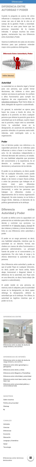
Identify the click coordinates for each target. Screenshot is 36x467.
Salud (5, 444)
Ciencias (6, 427)
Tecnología (7, 447)
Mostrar (11, 76)
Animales (6, 424)
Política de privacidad (10, 403)
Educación (7, 437)
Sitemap (6, 406)
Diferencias (7, 431)
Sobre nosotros (8, 399)
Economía (6, 434)
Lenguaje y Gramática (10, 440)
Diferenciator (17, 2)
